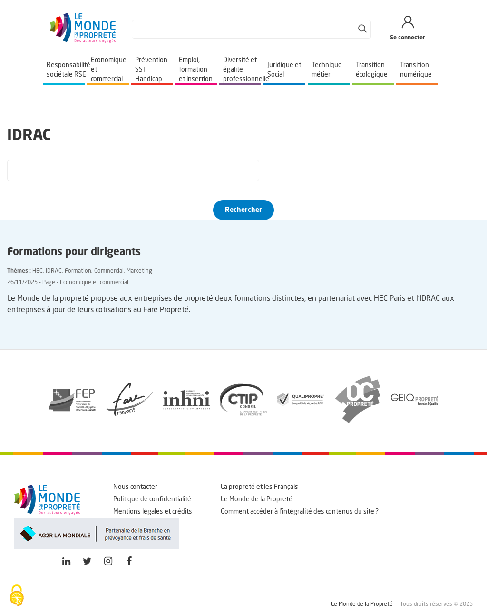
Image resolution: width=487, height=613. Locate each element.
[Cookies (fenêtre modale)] (16, 596)
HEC (37, 271)
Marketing (139, 271)
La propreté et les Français (259, 487)
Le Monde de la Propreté (256, 499)
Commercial (109, 271)
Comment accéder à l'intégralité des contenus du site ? (300, 511)
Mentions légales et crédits (152, 511)
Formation (78, 271)
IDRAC (54, 271)
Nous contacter (135, 487)
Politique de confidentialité (152, 499)
